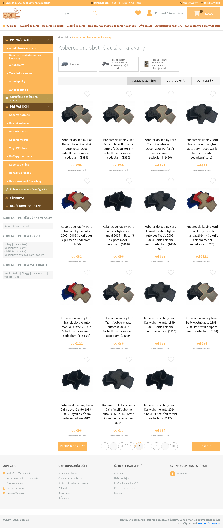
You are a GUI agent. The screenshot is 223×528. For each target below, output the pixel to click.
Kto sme (118, 479)
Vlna (17, 277)
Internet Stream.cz (208, 523)
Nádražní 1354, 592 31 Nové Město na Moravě (28, 2)
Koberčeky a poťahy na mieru (21, 98)
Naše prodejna (121, 484)
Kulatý (7, 244)
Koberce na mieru (53, 26)
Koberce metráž (18, 140)
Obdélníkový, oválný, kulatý (19, 255)
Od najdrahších (206, 81)
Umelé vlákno (39, 273)
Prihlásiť (157, 13)
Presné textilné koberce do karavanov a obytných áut (155, 64)
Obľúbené (63, 504)
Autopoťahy (16, 65)
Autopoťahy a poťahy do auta (202, 26)
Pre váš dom (17, 107)
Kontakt (118, 499)
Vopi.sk (64, 37)
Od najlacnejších (176, 81)
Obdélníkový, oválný (15, 251)
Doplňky (70, 65)
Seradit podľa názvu (144, 81)
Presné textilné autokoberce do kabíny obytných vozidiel (115, 64)
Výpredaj (11, 26)
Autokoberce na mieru (168, 26)
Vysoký (26, 226)
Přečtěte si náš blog (124, 494)
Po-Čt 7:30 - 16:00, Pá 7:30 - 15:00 (117, 2)
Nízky (7, 226)
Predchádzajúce (72, 452)
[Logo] (12, 13)
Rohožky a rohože (20, 173)
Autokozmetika (18, 90)
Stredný (17, 226)
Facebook (182, 480)
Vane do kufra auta (20, 74)
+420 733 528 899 (190, 2)
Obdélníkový (20, 244)
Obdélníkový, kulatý (15, 248)
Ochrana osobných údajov (162, 520)
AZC (180, 523)
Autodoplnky (17, 82)
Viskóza (8, 277)
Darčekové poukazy (23, 206)
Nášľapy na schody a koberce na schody (112, 26)
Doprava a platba (67, 479)
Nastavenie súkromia (131, 520)
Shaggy (25, 273)
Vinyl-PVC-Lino (18, 148)
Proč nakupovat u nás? (126, 489)
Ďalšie (206, 452)
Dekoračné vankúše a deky (25, 182)
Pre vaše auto (18, 40)
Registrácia (172, 13)
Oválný (40, 255)
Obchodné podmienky (70, 484)
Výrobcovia (145, 26)
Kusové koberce (29, 26)
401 (177, 452)
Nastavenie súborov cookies (73, 489)
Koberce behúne (19, 165)
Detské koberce (75, 26)
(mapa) (26, 479)
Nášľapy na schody (20, 157)
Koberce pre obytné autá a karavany (25, 57)
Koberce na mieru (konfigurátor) (27, 190)
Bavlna (16, 273)
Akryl (7, 273)
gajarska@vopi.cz (212, 2)
